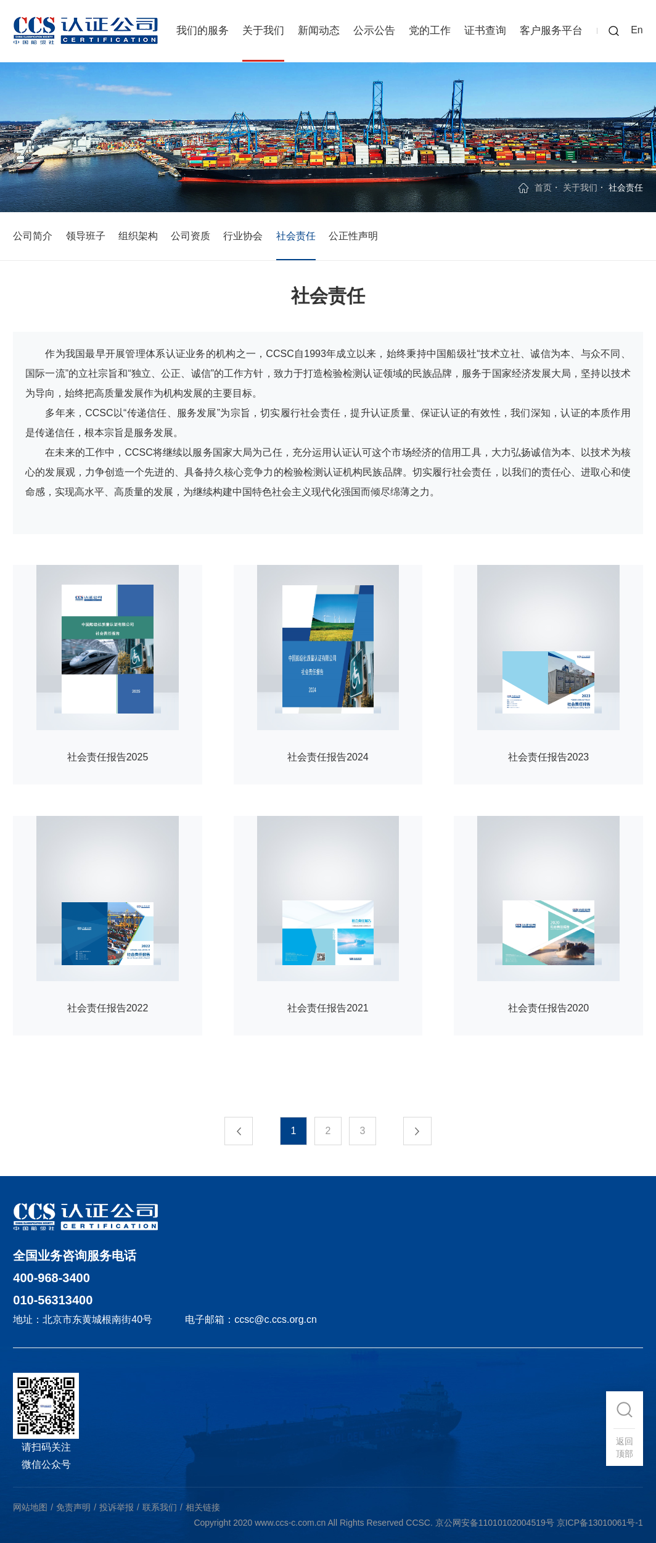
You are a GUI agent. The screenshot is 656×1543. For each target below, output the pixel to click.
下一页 (425, 1131)
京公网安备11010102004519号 (494, 1523)
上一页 (231, 1131)
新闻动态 (319, 30)
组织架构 (138, 236)
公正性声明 (353, 236)
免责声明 (73, 1507)
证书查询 (485, 30)
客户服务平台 (551, 30)
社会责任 (296, 236)
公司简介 (32, 236)
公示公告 (374, 30)
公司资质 (190, 236)
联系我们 (159, 1507)
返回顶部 (624, 1447)
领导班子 (85, 236)
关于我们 (263, 30)
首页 (543, 187)
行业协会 (243, 236)
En (637, 30)
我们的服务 (202, 30)
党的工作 (430, 30)
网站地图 (30, 1507)
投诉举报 (116, 1507)
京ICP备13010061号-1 (600, 1523)
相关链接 (203, 1507)
